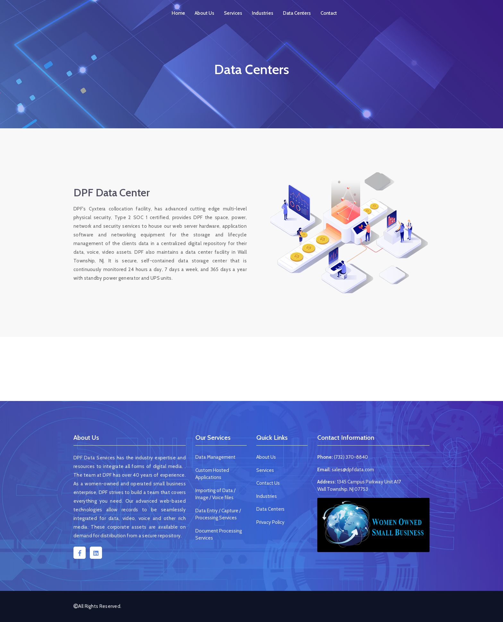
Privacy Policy (270, 522)
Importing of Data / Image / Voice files (215, 494)
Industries (262, 13)
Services (233, 13)
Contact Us (268, 483)
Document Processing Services (218, 534)
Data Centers (297, 13)
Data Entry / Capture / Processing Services (218, 514)
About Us (204, 13)
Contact (328, 13)
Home (178, 13)
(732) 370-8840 (351, 457)
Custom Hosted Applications (212, 474)
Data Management (215, 457)
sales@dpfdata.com (353, 470)
